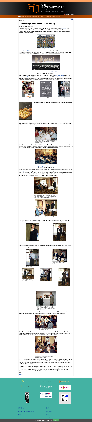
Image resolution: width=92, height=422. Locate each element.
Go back (21, 374)
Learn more (49, 420)
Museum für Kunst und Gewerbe (30, 50)
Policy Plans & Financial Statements (43, 1)
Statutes (34, 1)
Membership (34, 16)
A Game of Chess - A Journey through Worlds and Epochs (46, 71)
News (19, 16)
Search (58, 16)
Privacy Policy (53, 1)
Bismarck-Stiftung (28, 171)
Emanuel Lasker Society (25, 76)
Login (68, 1)
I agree (55, 420)
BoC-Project (40, 16)
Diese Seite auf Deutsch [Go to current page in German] (69, 14)
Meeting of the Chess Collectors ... (46, 166)
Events (22, 16)
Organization (29, 1)
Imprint (57, 1)
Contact (61, 1)
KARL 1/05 (64, 28)
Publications (28, 16)
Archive (49, 16)
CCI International (60, 75)
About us (24, 1)
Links (45, 16)
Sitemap (65, 1)
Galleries (54, 16)
